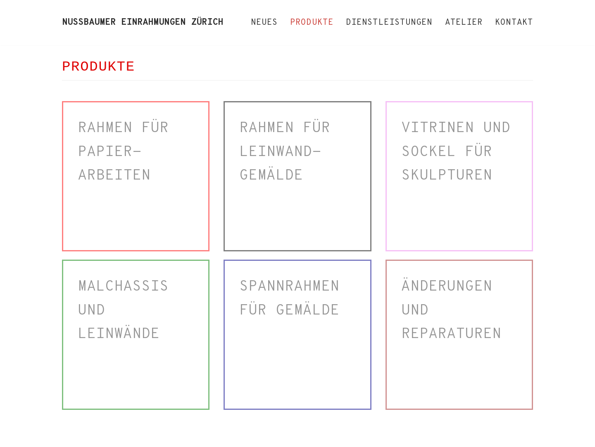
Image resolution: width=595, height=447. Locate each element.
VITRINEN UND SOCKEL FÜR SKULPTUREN (455, 152)
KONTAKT (514, 22)
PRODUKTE (311, 22)
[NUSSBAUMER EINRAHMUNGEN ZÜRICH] (142, 23)
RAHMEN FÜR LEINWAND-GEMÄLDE (284, 152)
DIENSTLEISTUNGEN (389, 22)
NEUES (264, 22)
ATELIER (464, 22)
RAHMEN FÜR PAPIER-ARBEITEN (123, 152)
